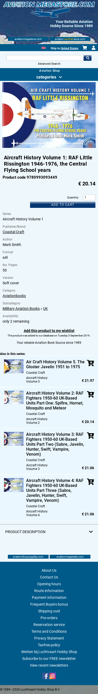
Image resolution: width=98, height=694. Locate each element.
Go (87, 58)
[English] (43, 47)
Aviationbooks (14, 296)
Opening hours (49, 584)
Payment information (49, 597)
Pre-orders (49, 618)
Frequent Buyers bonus (49, 604)
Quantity (72, 197)
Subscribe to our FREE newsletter (49, 658)
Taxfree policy (49, 645)
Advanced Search (49, 63)
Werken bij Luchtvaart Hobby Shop (49, 652)
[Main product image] (48, 147)
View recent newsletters (49, 665)
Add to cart (62, 205)
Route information (49, 591)
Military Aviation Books (21, 308)
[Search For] (45, 58)
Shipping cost (49, 611)
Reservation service (49, 625)
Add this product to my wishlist (49, 331)
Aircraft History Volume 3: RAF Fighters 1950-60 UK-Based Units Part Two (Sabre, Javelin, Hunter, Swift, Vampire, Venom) (55, 444)
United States (69, 48)
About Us (49, 570)
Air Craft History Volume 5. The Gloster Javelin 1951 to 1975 (55, 364)
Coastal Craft (13, 232)
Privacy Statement (49, 638)
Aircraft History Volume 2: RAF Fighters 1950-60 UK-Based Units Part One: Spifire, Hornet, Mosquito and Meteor (55, 401)
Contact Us (49, 577)
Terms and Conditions (49, 631)
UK (45, 308)
